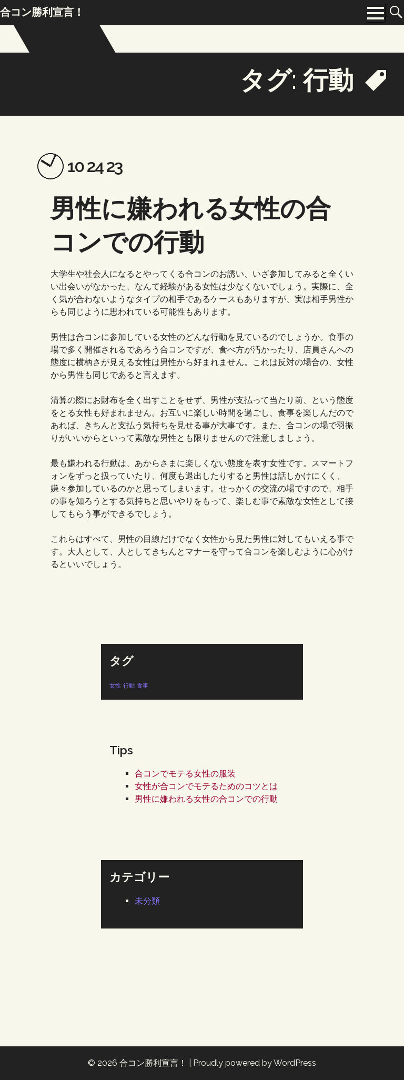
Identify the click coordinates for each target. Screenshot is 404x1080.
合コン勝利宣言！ (153, 1063)
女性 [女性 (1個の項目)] (115, 685)
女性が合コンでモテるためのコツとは (206, 786)
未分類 (147, 901)
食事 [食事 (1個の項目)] (142, 685)
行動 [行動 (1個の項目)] (129, 685)
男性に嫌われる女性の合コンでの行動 (206, 799)
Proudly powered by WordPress (254, 1063)
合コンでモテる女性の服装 (185, 774)
